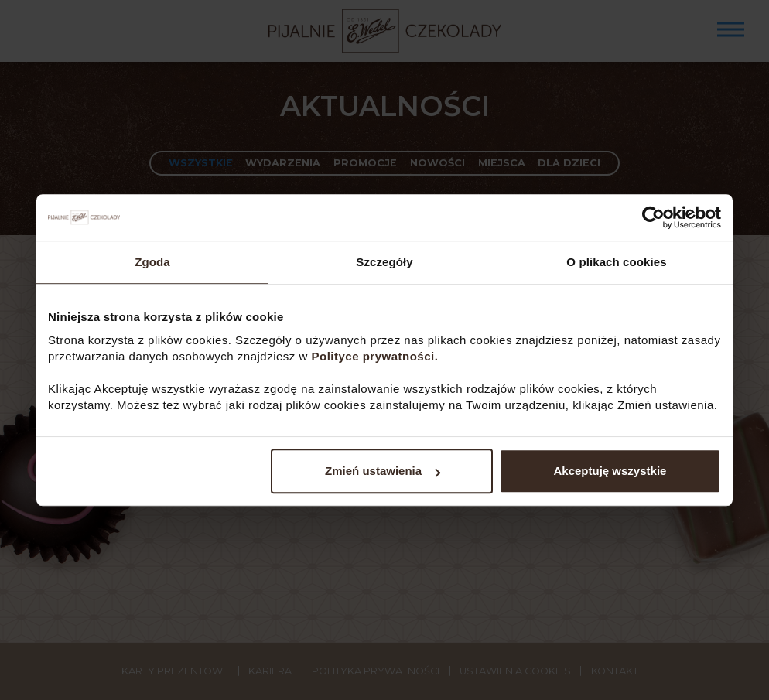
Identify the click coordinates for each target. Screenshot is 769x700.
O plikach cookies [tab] (616, 261)
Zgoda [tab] (152, 261)
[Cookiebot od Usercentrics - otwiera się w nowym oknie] (653, 217)
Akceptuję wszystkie (610, 470)
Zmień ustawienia (382, 470)
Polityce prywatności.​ (377, 356)
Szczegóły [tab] (384, 261)
